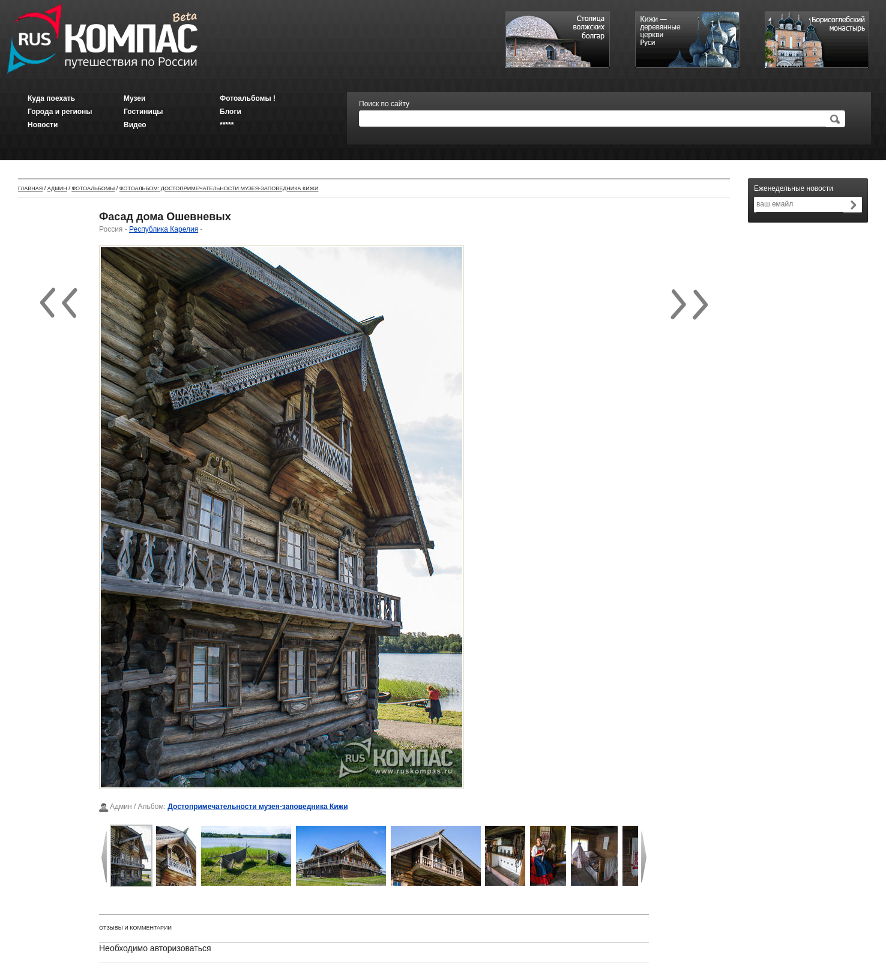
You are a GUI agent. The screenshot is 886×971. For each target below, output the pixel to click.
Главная (30, 188)
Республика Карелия (163, 229)
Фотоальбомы (93, 188)
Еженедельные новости (793, 188)
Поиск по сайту (384, 104)
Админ (57, 188)
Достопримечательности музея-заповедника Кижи (257, 806)
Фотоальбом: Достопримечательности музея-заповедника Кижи (219, 188)
